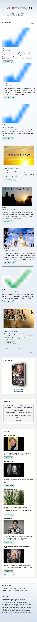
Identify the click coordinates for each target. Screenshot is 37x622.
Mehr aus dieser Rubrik (10, 575)
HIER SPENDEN (18, 410)
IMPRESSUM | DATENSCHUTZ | (10, 588)
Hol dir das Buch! (18, 389)
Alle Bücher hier (18, 391)
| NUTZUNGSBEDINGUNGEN (19, 590)
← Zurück (6, 349)
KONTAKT (22, 588)
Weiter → (31, 352)
